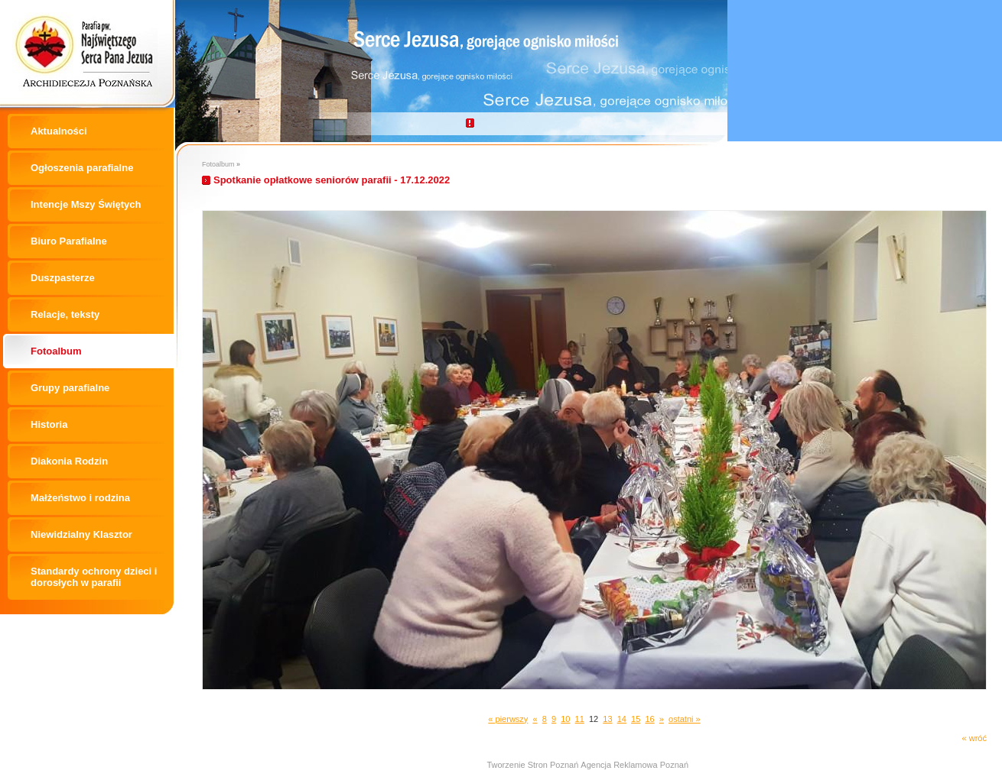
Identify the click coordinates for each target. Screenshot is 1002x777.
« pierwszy (508, 719)
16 (649, 719)
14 (621, 719)
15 (635, 719)
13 (607, 719)
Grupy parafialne (70, 387)
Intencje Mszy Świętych (86, 204)
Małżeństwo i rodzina (80, 497)
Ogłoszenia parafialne (82, 167)
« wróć (974, 738)
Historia (49, 424)
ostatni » (685, 719)
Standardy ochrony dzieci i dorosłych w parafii (94, 576)
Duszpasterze (63, 277)
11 (579, 719)
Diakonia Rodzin (69, 461)
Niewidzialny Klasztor (81, 534)
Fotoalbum (56, 351)
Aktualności (59, 131)
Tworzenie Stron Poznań (532, 764)
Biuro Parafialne (69, 241)
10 (565, 719)
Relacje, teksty (65, 314)
